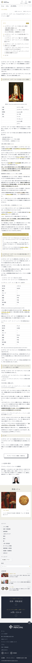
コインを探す (4, 633)
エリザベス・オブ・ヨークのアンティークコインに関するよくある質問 (16, 44)
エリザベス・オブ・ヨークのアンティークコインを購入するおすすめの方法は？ (16, 48)
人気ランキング (7, 533)
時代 (4, 538)
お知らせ (5, 553)
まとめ (6, 55)
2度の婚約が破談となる (11, 28)
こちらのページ (6, 431)
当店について (4, 639)
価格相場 (5, 531)
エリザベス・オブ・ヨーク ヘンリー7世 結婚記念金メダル (16, 40)
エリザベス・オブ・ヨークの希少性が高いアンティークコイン (16, 35)
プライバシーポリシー (10, 657)
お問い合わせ (4, 649)
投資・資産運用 (7, 529)
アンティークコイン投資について (9, 641)
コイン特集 (5, 526)
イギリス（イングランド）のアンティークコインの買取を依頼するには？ (16, 52)
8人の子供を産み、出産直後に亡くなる (15, 32)
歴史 (4, 536)
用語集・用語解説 (7, 550)
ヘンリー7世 (19, 111)
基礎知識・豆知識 (7, 548)
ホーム (2, 631)
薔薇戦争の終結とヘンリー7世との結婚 (15, 30)
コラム (2, 644)
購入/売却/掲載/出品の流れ (7, 636)
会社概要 (3, 657)
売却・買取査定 (5, 647)
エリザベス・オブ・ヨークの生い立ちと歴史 (16, 26)
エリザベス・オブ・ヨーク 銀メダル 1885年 (16, 38)
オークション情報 (7, 545)
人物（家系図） (7, 543)
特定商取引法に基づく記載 (21, 657)
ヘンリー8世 (19, 121)
